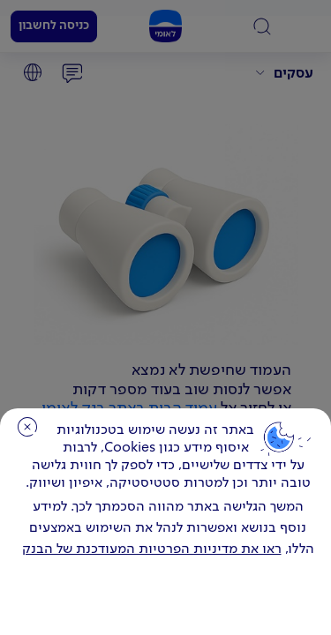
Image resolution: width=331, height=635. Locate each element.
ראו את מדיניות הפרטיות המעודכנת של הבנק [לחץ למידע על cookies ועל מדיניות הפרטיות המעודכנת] (152, 549)
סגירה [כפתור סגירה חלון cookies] (27, 427)
